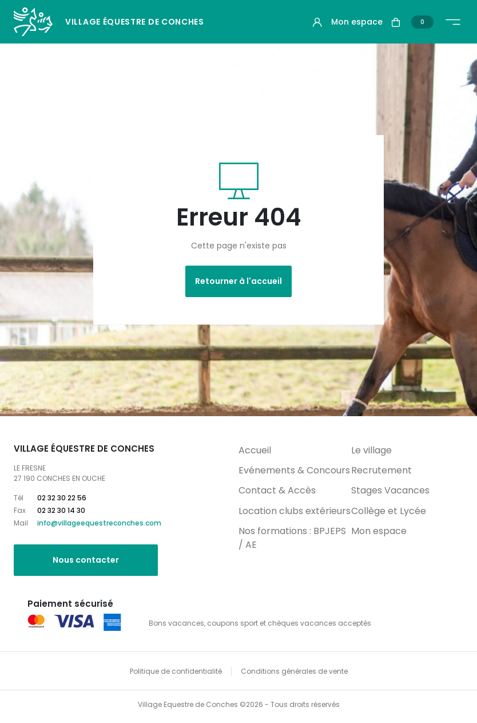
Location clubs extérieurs (294, 510)
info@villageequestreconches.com (99, 523)
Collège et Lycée (388, 510)
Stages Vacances (390, 490)
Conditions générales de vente (294, 671)
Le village (371, 450)
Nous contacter (86, 560)
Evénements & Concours (294, 470)
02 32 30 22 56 (61, 498)
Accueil (254, 450)
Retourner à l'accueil (238, 281)
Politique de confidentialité (176, 671)
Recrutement (381, 470)
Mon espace (379, 531)
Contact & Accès (277, 490)
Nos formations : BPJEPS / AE (292, 537)
